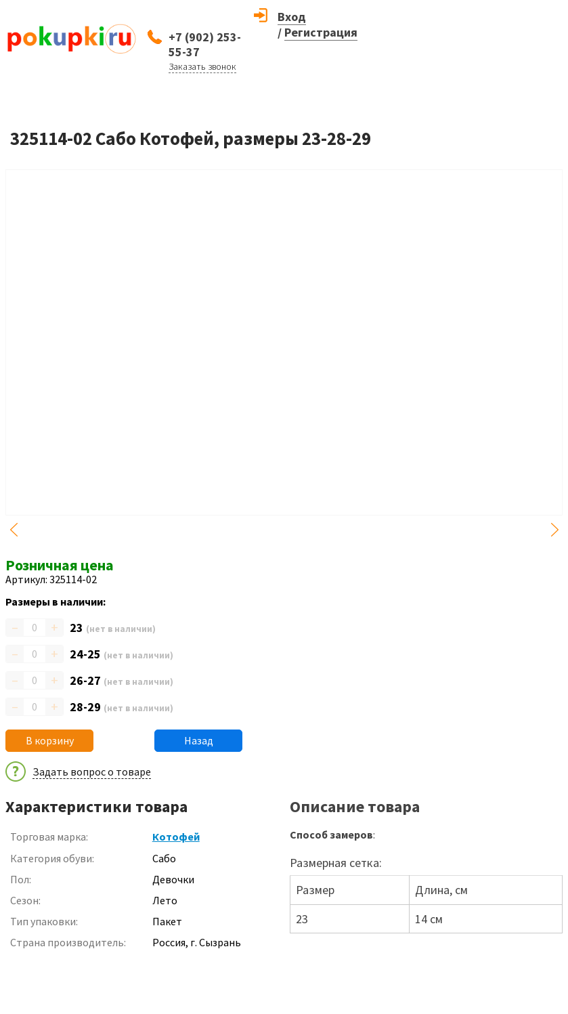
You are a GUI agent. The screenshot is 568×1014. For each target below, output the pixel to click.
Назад (198, 740)
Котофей (176, 836)
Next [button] (554, 529)
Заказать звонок (202, 66)
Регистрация (320, 32)
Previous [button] (13, 529)
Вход (292, 16)
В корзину (50, 740)
